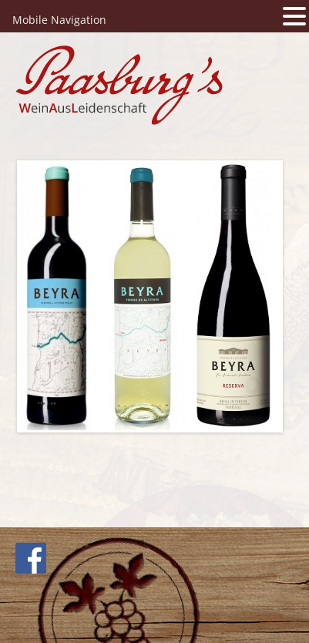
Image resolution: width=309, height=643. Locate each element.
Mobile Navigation (59, 19)
